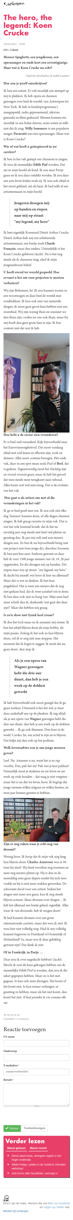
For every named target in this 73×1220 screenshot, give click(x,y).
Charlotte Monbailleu (37, 76)
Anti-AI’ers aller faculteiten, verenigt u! (35, 1173)
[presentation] (33, 1117)
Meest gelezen (16, 1148)
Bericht (9, 1080)
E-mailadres (11, 1065)
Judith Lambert (61, 76)
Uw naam (9, 1037)
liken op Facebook (59, 1203)
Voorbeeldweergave (34, 1128)
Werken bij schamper (15, 1211)
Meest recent (39, 1148)
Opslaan (11, 1128)
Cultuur (14, 50)
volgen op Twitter (54, 1207)
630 (6, 50)
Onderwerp (10, 1051)
